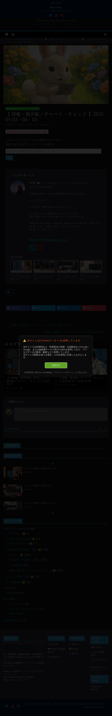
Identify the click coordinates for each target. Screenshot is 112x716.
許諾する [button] (56, 365)
